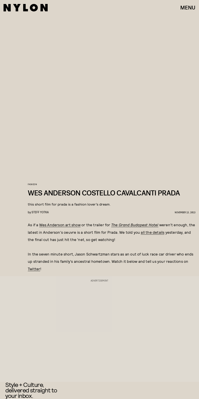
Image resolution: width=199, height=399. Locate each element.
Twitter (34, 269)
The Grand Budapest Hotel (134, 224)
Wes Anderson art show (60, 224)
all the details (152, 232)
